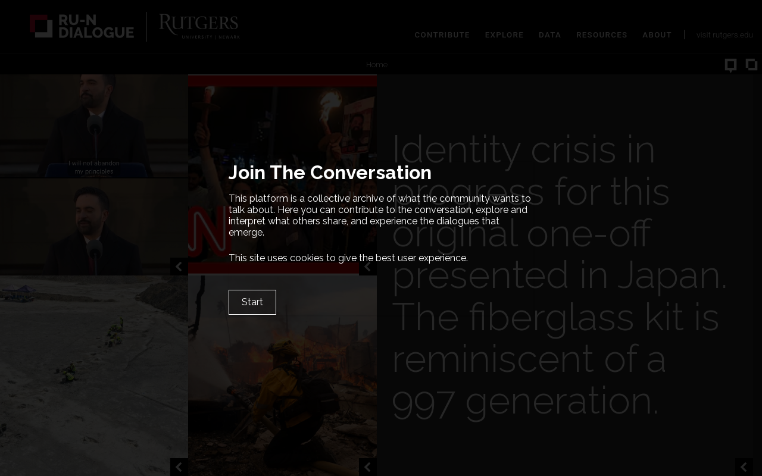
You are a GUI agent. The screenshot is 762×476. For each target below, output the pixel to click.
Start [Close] (252, 302)
